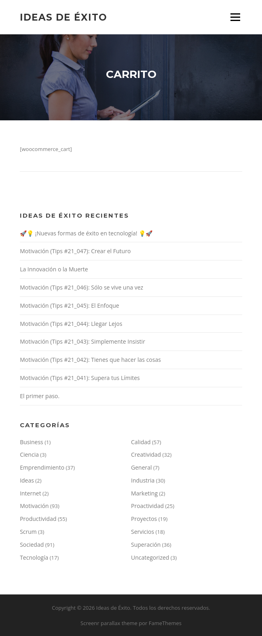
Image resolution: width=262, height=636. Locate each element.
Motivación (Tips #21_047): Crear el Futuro (75, 251)
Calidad (141, 442)
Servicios (142, 531)
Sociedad (32, 544)
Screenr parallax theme (108, 623)
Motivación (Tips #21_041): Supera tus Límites (80, 378)
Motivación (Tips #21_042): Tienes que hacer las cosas (90, 359)
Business (31, 442)
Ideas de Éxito (63, 17)
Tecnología (34, 557)
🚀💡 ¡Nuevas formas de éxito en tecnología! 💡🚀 (86, 233)
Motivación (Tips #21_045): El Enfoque (69, 305)
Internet (30, 493)
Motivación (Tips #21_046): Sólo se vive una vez (81, 287)
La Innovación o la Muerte (54, 269)
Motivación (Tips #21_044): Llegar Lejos (71, 323)
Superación (146, 544)
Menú (235, 17)
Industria (142, 480)
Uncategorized (150, 557)
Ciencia (29, 454)
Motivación (34, 506)
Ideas (27, 480)
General (141, 467)
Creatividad (146, 454)
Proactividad (147, 506)
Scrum (28, 531)
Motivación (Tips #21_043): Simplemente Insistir (82, 341)
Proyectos (144, 519)
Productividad (38, 519)
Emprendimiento (42, 467)
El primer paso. (39, 396)
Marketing (144, 493)
